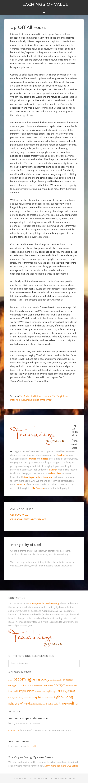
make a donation (43, 477)
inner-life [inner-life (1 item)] (38, 691)
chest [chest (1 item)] (52, 680)
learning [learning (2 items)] (45, 691)
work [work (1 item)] (76, 704)
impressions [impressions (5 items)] (26, 691)
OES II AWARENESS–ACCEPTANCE (28, 519)
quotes (44, 458)
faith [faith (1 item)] (75, 686)
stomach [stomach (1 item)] (44, 704)
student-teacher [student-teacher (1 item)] (53, 704)
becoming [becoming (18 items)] (22, 679)
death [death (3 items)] (46, 685)
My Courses (38, 488)
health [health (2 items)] (16, 691)
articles (32, 458)
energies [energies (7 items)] (59, 685)
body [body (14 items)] (45, 679)
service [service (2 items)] (37, 704)
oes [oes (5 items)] (10, 697)
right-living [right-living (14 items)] (63, 697)
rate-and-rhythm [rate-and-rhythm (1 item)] (47, 698)
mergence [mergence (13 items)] (66, 691)
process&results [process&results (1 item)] (29, 698)
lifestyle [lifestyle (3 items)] (53, 691)
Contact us (13, 730)
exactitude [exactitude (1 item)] (69, 686)
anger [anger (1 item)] (10, 680)
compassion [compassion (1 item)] (58, 680)
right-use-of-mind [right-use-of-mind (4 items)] (19, 703)
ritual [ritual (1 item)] (32, 704)
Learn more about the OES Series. (61, 765)
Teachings (62, 455)
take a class (55, 473)
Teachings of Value (43, 4)
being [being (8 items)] (36, 679)
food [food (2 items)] (10, 691)
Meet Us (21, 484)
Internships (32, 746)
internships (28, 477)
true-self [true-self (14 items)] (66, 703)
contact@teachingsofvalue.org (43, 603)
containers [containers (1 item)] (38, 686)
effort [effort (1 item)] (51, 686)
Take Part (52, 469)
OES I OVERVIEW (19, 514)
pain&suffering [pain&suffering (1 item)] (18, 698)
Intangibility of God (25, 545)
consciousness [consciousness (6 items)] (25, 685)
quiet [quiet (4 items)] (38, 697)
